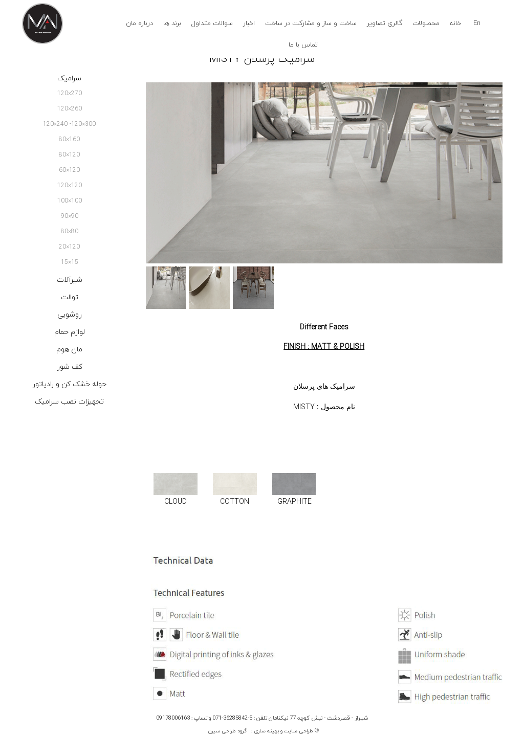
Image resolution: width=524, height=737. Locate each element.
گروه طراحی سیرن (227, 731)
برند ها (172, 23)
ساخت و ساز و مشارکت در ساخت (311, 23)
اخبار (249, 23)
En (477, 23)
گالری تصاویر (384, 23)
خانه (455, 23)
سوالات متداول (212, 23)
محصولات (426, 23)
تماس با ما (303, 45)
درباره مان (139, 23)
